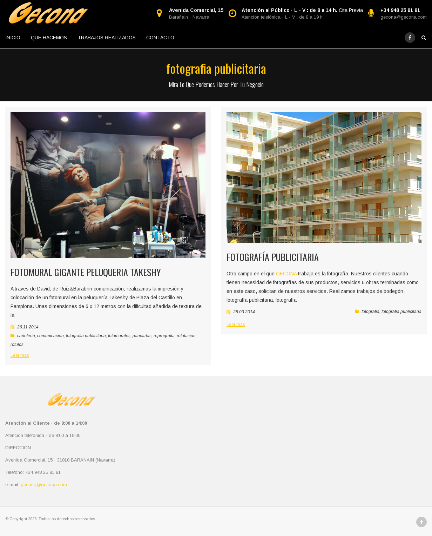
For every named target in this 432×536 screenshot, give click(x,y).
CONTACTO (160, 37)
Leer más (20, 355)
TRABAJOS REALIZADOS (106, 37)
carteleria (26, 335)
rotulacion (186, 335)
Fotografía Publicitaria (273, 257)
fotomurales (119, 335)
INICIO (12, 37)
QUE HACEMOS (49, 37)
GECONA (286, 273)
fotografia (370, 311)
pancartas (142, 335)
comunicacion (50, 335)
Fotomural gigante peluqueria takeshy (86, 272)
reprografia (164, 335)
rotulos (17, 344)
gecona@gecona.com (403, 17)
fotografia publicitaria (86, 335)
